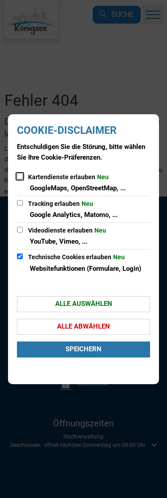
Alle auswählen (83, 304)
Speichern (83, 349)
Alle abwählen (83, 326)
